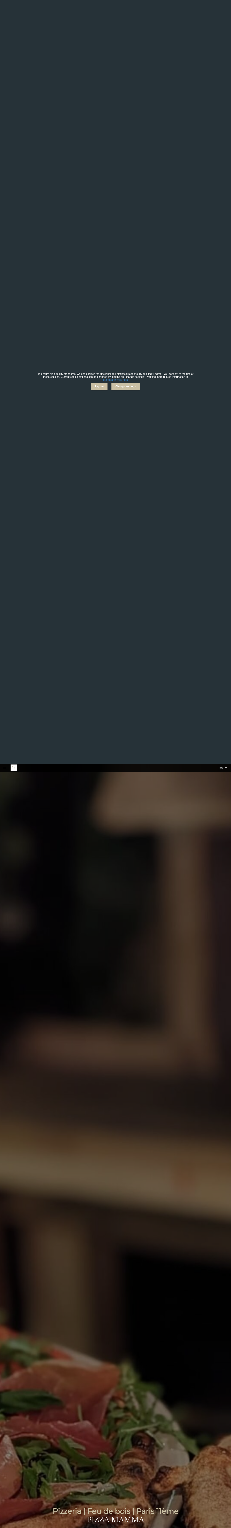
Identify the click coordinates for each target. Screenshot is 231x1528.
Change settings (125, 386)
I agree (99, 386)
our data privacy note (115, 379)
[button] (223, 768)
